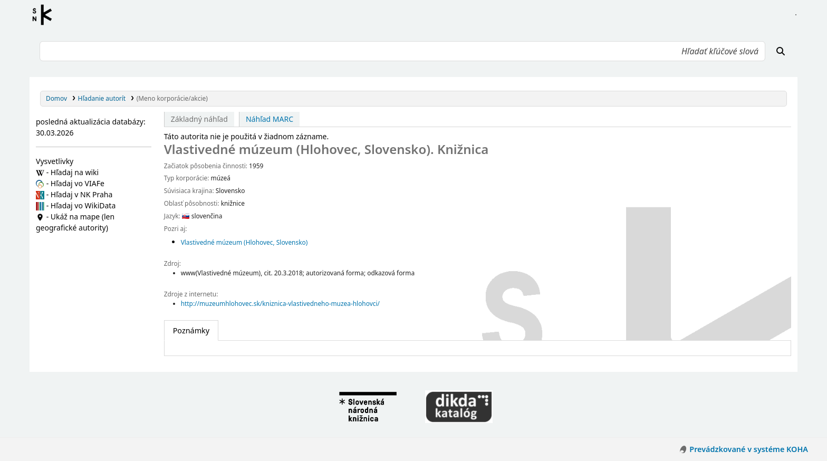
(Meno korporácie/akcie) (172, 98)
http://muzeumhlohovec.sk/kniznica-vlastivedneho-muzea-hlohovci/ (280, 303)
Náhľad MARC (269, 119)
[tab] (191, 330)
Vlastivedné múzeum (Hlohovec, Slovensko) (244, 242)
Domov (56, 98)
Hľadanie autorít (102, 98)
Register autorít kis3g (45, 14)
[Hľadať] (781, 51)
